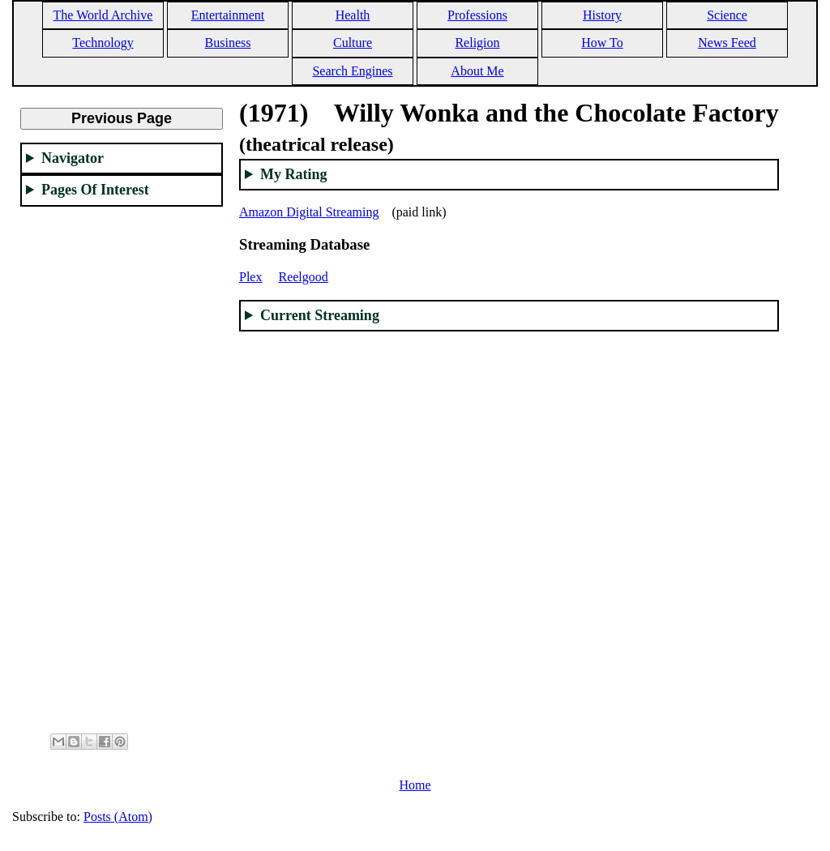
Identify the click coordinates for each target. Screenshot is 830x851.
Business (228, 42)
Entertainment (228, 15)
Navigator (72, 158)
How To (601, 42)
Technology (102, 42)
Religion (477, 42)
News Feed (727, 42)
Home (414, 785)
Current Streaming (319, 315)
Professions (477, 15)
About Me (477, 71)
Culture (352, 42)
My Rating (293, 174)
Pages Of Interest (95, 190)
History (602, 15)
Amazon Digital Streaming (309, 212)
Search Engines (352, 71)
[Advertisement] (121, 463)
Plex (250, 277)
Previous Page (121, 118)
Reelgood (302, 277)
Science (727, 15)
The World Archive (103, 15)
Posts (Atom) (117, 816)
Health (353, 15)
